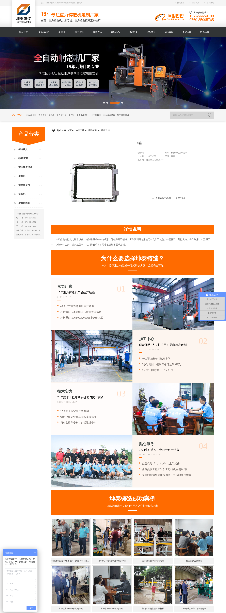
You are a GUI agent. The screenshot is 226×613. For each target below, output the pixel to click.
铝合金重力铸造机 (46, 115)
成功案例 (133, 32)
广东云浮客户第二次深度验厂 (194, 609)
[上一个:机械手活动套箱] (161, 198)
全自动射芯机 (83, 115)
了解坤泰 (186, 32)
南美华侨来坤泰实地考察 (153, 561)
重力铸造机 (43, 32)
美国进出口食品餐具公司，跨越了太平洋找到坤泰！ (71, 561)
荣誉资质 (194, 3)
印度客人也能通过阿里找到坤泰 (112, 561)
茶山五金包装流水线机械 (153, 609)
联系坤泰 (204, 32)
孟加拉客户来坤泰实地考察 (71, 609)
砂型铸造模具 (123, 115)
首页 (69, 130)
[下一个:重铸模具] (178, 198)
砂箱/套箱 (23, 158)
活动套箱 (105, 130)
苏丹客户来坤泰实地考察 (112, 609)
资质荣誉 (151, 32)
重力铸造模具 (109, 115)
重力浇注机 (61, 115)
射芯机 (62, 32)
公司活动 (209, 3)
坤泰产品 (97, 32)
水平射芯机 (96, 115)
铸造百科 (169, 32)
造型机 (21, 194)
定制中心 (115, 32)
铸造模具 (79, 32)
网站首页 (23, 32)
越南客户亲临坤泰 (194, 561)
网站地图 (179, 3)
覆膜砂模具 (24, 203)
